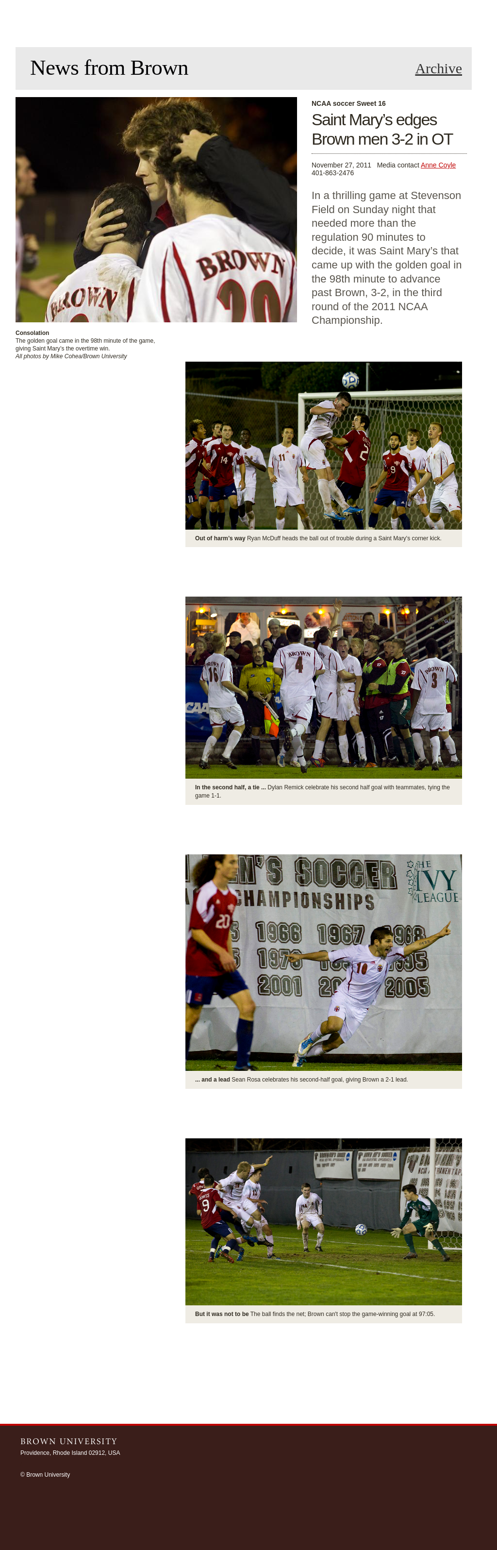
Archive (438, 68)
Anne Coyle (438, 165)
